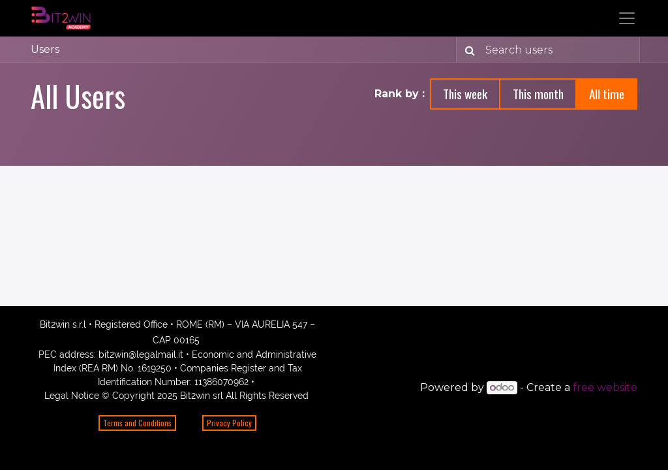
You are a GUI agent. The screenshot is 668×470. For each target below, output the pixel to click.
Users (45, 49)
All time (606, 93)
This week (465, 93)
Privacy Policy (229, 422)
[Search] (467, 49)
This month (538, 93)
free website (605, 387)
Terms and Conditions (137, 422)
